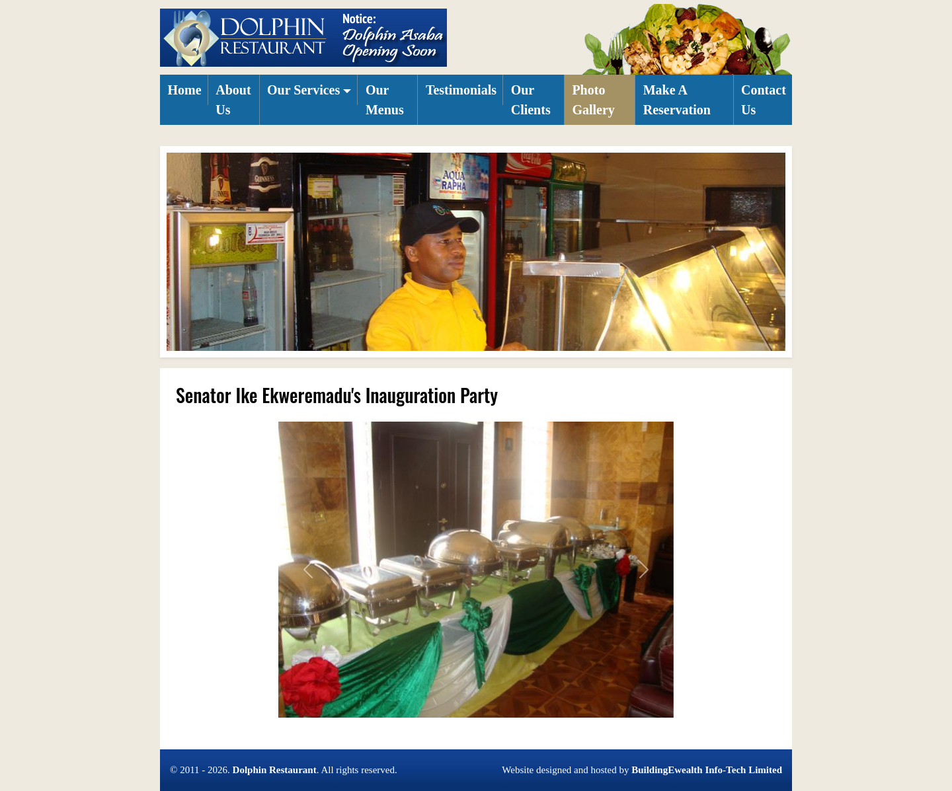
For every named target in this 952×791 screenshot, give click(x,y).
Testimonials (461, 90)
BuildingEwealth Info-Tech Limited (706, 770)
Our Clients (531, 100)
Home (185, 90)
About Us (233, 100)
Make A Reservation (677, 100)
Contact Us (763, 100)
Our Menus (385, 100)
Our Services (303, 90)
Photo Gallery (593, 100)
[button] (309, 90)
